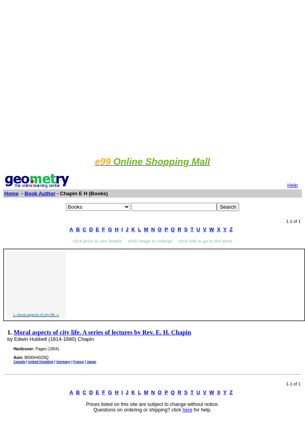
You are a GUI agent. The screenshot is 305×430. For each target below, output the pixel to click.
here (188, 410)
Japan (91, 362)
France (78, 362)
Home (11, 193)
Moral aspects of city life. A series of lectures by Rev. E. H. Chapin (102, 332)
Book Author (39, 193)
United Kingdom (40, 362)
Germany (63, 362)
